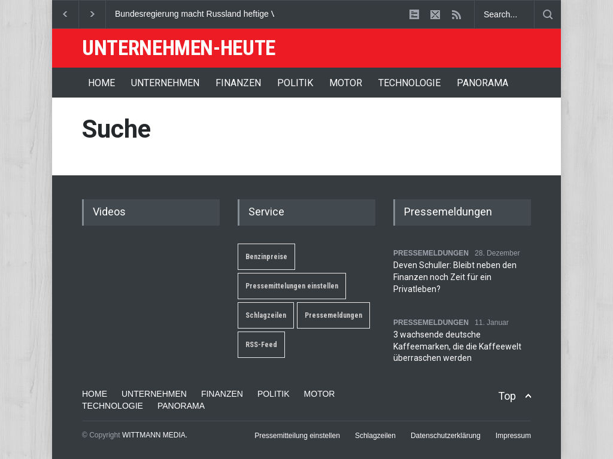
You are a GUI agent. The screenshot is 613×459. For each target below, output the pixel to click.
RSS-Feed (261, 345)
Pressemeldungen (333, 315)
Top (507, 396)
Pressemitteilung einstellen (297, 435)
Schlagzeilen (265, 315)
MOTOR (345, 83)
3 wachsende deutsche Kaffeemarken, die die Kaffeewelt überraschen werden (457, 346)
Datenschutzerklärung (446, 435)
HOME (101, 83)
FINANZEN (238, 83)
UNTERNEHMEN (165, 83)
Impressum (513, 435)
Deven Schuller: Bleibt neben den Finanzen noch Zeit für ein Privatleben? (455, 276)
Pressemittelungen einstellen (291, 286)
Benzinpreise (266, 257)
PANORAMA (482, 83)
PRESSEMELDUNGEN (431, 253)
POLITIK (295, 83)
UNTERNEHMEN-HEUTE (178, 48)
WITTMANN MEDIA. (154, 435)
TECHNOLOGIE (409, 83)
